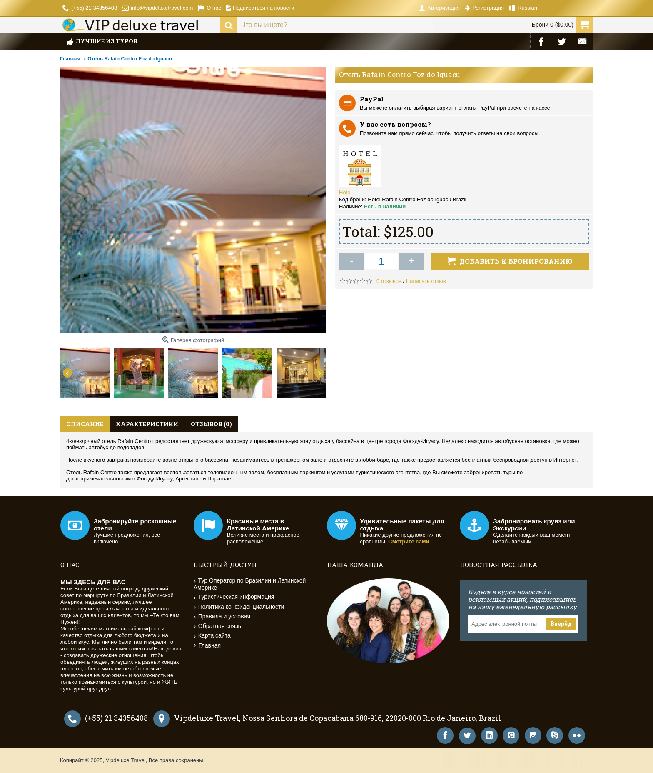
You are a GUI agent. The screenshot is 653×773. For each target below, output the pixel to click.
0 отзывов (388, 281)
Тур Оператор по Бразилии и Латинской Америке (250, 584)
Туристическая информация (234, 596)
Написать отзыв (426, 281)
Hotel (345, 192)
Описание (84, 424)
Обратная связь (217, 626)
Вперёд (561, 623)
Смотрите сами (408, 541)
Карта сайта (212, 635)
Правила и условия (222, 616)
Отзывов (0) (211, 424)
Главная (207, 645)
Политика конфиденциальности (239, 606)
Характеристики (147, 424)
